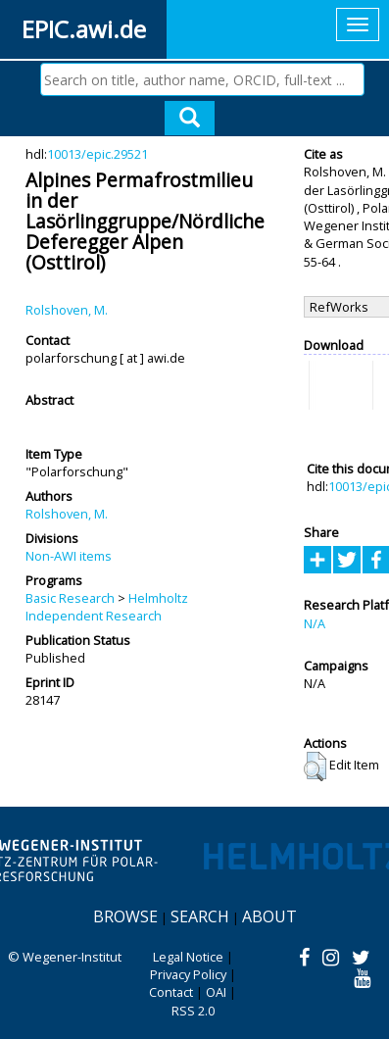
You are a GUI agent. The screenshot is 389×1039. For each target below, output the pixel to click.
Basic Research (70, 598)
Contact (171, 992)
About (269, 916)
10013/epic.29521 (97, 154)
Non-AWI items (68, 556)
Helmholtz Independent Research (106, 606)
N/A (314, 623)
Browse (125, 916)
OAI (216, 992)
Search (199, 916)
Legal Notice (188, 956)
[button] (315, 766)
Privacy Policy (188, 974)
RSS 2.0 (193, 1010)
